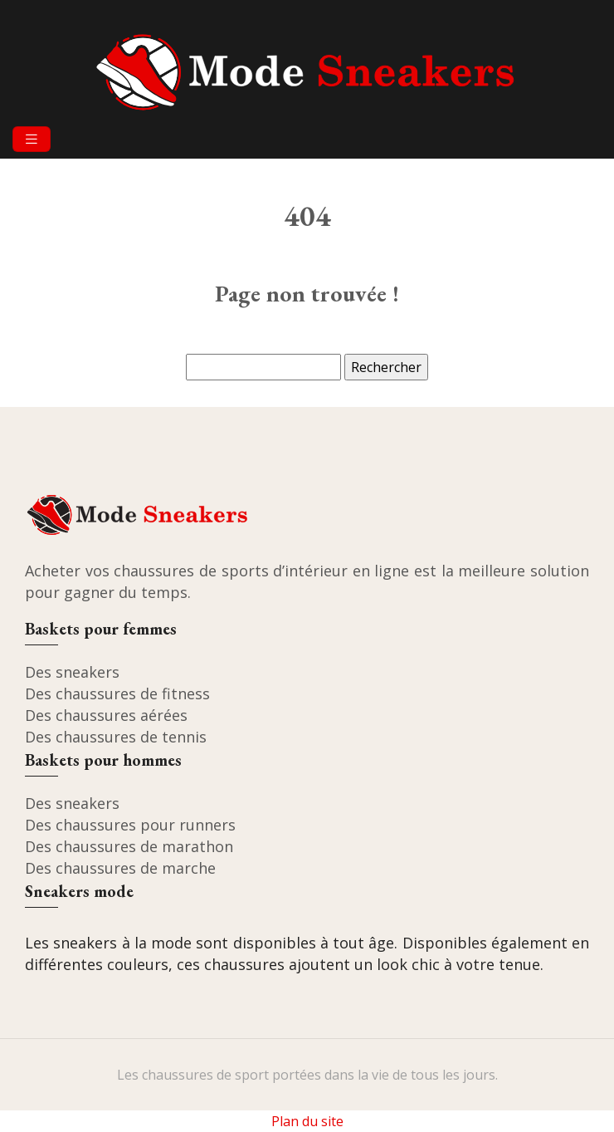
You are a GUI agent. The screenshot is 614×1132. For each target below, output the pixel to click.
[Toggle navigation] (31, 139)
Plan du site (307, 1121)
